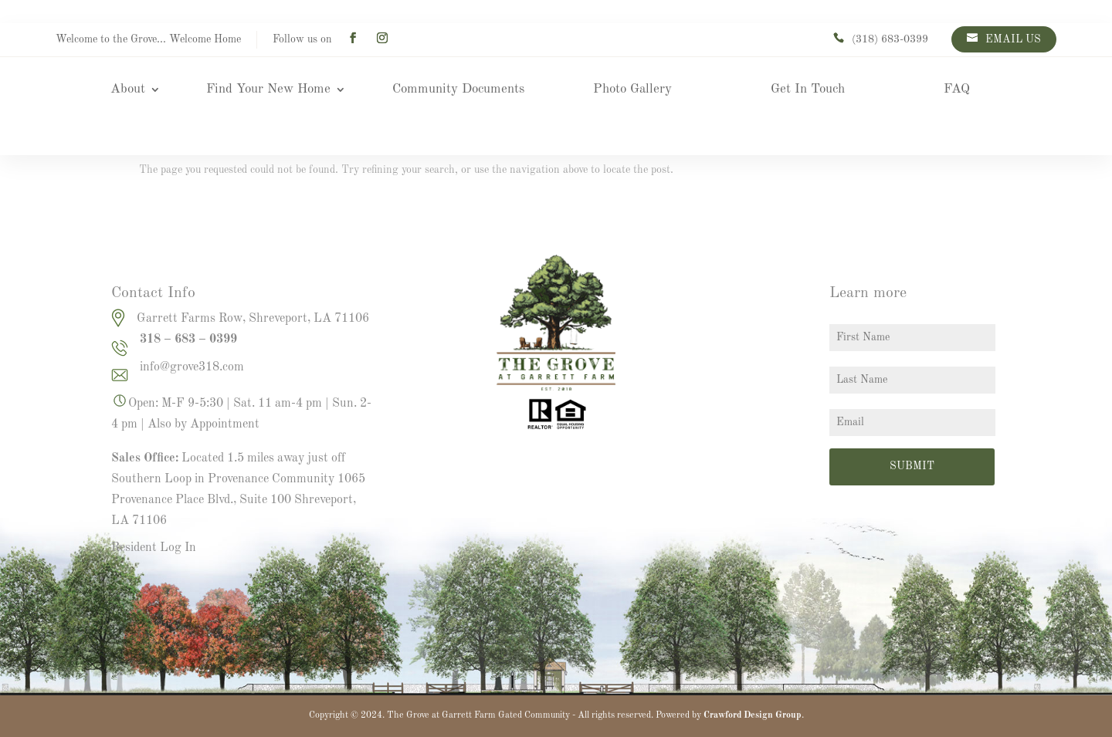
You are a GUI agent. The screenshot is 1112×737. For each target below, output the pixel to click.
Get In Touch (808, 90)
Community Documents (458, 90)
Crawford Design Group (752, 715)
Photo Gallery (632, 90)
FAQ (957, 90)
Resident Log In (153, 548)
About (127, 90)
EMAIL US (1013, 39)
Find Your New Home (268, 90)
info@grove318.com (192, 367)
